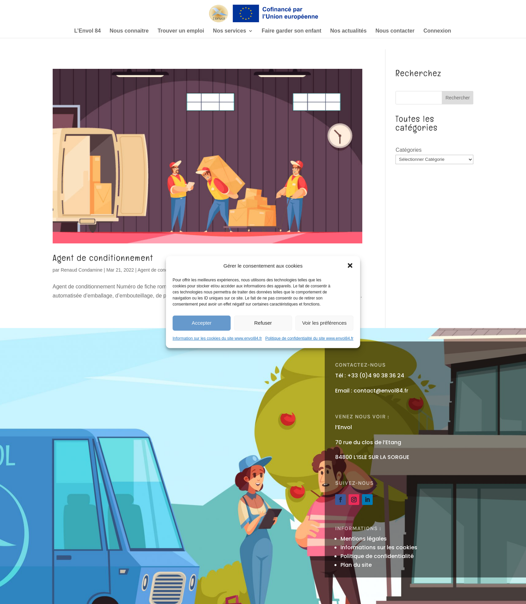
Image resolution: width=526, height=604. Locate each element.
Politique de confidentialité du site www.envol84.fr (309, 338)
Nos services (229, 31)
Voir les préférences (324, 323)
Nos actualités (348, 31)
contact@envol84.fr (381, 390)
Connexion (437, 31)
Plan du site (356, 565)
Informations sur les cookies (378, 547)
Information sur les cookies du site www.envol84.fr (217, 338)
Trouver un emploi (181, 31)
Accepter (201, 323)
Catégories (408, 150)
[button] (350, 265)
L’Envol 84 (87, 31)
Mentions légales (363, 539)
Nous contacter (394, 31)
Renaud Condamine (82, 270)
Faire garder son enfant (291, 31)
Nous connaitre (129, 31)
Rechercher (457, 97)
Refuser (263, 323)
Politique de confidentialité (377, 556)
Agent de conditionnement (103, 258)
